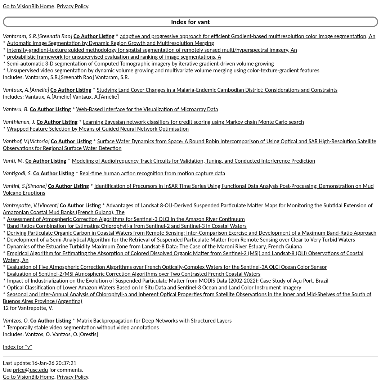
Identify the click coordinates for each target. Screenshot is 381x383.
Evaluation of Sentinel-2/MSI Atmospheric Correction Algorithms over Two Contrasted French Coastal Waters (133, 273)
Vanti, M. (13, 160)
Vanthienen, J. (19, 121)
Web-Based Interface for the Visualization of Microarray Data (147, 109)
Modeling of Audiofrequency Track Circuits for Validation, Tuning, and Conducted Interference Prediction (193, 160)
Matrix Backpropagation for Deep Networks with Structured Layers (154, 320)
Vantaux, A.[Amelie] (26, 89)
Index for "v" (17, 346)
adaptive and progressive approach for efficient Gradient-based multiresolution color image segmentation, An (247, 36)
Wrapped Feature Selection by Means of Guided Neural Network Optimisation (98, 128)
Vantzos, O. (16, 320)
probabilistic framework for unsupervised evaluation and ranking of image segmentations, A (114, 56)
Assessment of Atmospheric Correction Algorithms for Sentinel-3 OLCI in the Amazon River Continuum (126, 219)
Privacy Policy (72, 6)
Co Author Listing (93, 36)
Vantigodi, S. (17, 173)
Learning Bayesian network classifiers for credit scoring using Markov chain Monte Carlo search (193, 121)
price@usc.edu (30, 369)
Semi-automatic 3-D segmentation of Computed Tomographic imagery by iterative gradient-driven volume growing (140, 63)
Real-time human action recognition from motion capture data (152, 173)
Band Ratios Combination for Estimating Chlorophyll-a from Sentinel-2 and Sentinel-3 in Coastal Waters (127, 225)
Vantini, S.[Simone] (25, 186)
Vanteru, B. (15, 109)
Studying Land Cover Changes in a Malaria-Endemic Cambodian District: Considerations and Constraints (217, 89)
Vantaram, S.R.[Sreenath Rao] (37, 36)
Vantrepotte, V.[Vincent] (31, 205)
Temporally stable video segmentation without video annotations (83, 327)
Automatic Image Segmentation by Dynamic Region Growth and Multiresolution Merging (110, 43)
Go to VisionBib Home (28, 6)
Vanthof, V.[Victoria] (26, 141)
